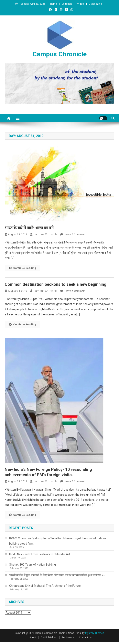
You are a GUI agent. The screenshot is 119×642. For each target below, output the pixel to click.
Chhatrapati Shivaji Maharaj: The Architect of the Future (45, 585)
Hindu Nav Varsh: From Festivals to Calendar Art (39, 554)
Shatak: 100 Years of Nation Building (32, 564)
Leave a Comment (74, 234)
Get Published (48, 637)
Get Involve (68, 637)
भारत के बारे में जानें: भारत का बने (29, 227)
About (32, 637)
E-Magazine (95, 3)
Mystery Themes (94, 633)
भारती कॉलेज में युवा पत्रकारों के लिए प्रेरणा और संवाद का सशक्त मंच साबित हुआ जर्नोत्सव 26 (57, 575)
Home (53, 3)
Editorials (67, 3)
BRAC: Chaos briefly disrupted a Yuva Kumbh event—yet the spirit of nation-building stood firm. (57, 541)
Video (80, 3)
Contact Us (85, 637)
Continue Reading (22, 267)
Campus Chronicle (60, 54)
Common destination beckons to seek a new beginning (55, 284)
